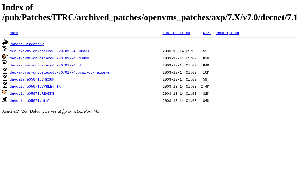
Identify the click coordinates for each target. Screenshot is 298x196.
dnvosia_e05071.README (32, 93)
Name (14, 32)
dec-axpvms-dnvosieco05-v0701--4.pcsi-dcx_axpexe (60, 72)
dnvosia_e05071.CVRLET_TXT (36, 86)
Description (227, 32)
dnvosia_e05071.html (30, 100)
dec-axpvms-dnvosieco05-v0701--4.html (48, 65)
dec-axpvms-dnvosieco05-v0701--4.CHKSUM (50, 50)
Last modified (176, 32)
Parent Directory (27, 43)
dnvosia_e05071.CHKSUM (32, 79)
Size (207, 32)
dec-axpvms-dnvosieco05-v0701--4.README (50, 58)
